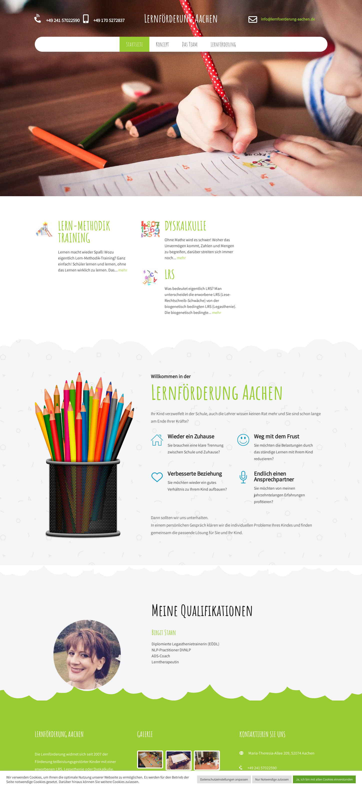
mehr (85, 276)
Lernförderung (223, 44)
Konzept (162, 44)
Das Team (190, 44)
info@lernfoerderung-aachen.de (288, 19)
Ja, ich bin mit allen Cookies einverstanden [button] (324, 779)
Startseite (134, 44)
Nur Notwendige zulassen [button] (272, 779)
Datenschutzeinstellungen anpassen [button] (224, 779)
